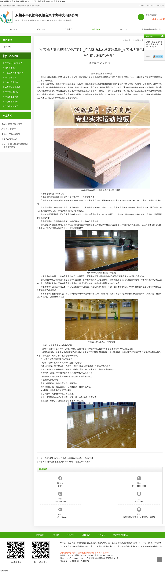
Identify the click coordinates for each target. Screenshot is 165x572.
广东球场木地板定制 (103, 546)
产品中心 (68, 29)
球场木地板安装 (49, 211)
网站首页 (13, 29)
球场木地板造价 (11, 101)
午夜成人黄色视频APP (14, 73)
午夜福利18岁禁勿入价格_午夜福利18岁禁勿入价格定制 (69, 458)
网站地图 (160, 6)
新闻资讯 (96, 29)
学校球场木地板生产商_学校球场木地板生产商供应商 (67, 462)
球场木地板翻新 (11, 97)
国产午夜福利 (10, 68)
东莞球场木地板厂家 (45, 91)
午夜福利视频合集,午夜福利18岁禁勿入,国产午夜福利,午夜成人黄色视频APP (32, 1)
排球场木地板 (10, 77)
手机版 (141, 6)
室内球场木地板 (11, 82)
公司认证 (123, 29)
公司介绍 (41, 29)
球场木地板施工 (11, 106)
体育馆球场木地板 (12, 87)
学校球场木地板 (11, 92)
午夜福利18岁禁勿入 (13, 63)
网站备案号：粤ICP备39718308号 (74, 561)
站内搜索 (150, 6)
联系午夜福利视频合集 (151, 29)
